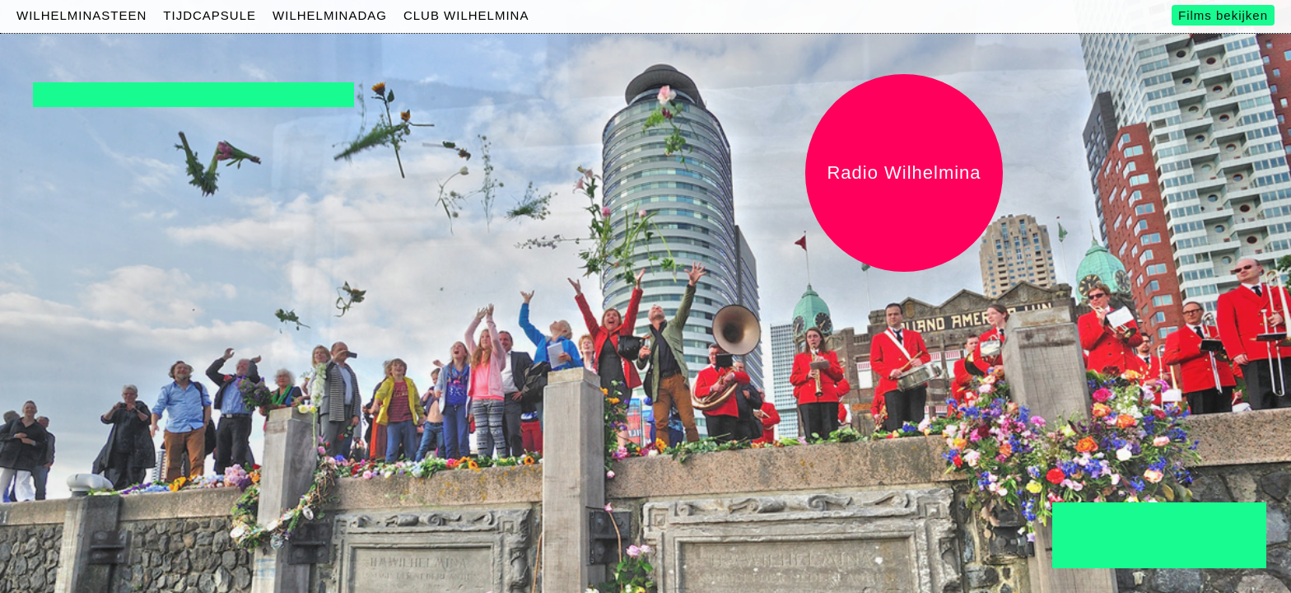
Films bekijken (1223, 15)
